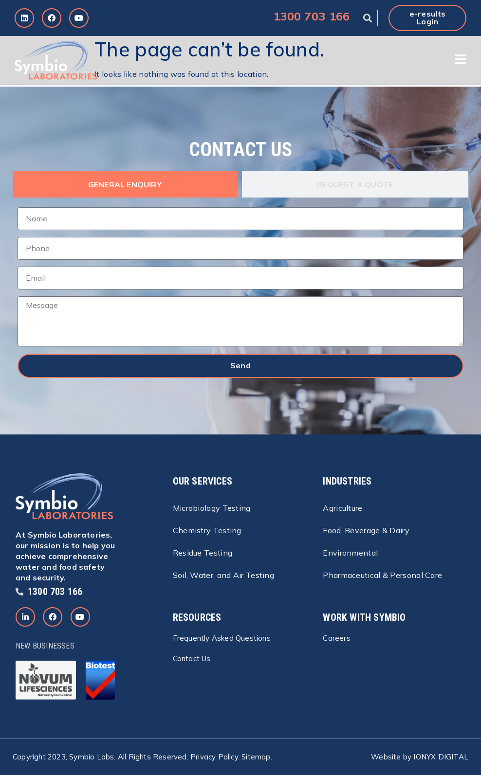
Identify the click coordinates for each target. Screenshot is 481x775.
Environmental (350, 553)
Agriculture (342, 508)
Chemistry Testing (207, 530)
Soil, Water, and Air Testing (223, 575)
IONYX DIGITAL (440, 756)
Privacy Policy (214, 756)
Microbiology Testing (212, 508)
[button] (368, 18)
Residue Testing (203, 553)
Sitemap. (256, 756)
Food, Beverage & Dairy (366, 530)
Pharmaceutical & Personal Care (382, 575)
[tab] (125, 184)
